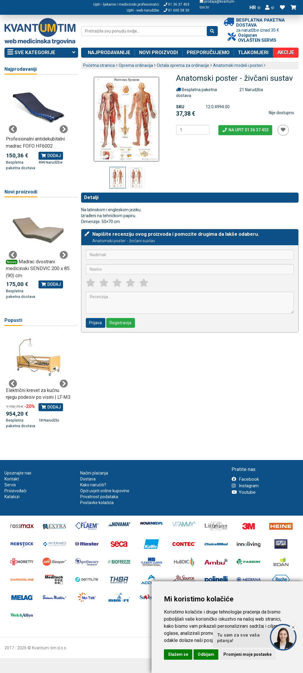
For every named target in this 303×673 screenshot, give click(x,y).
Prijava (95, 322)
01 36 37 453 (176, 4)
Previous (13, 129)
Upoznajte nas (17, 473)
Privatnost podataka (99, 496)
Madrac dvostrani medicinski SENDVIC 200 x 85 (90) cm (38, 268)
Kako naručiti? (93, 484)
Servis (10, 484)
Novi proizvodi (158, 52)
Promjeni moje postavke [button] (247, 654)
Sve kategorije (41, 52)
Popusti (13, 320)
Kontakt (11, 479)
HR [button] (254, 7)
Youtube (244, 492)
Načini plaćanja (94, 473)
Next (63, 129)
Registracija (120, 322)
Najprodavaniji (20, 69)
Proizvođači (15, 490)
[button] (269, 7)
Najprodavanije (109, 52)
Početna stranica (99, 65)
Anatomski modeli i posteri (238, 65)
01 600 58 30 (176, 10)
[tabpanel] (38, 126)
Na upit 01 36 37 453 (245, 130)
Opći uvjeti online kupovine (104, 490)
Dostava (88, 479)
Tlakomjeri (253, 52)
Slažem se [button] (178, 654)
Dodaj (51, 155)
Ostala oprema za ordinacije (183, 65)
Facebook (245, 479)
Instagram (245, 485)
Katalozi (12, 496)
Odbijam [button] (206, 654)
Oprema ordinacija (136, 65)
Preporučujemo (208, 52)
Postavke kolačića (97, 502)
